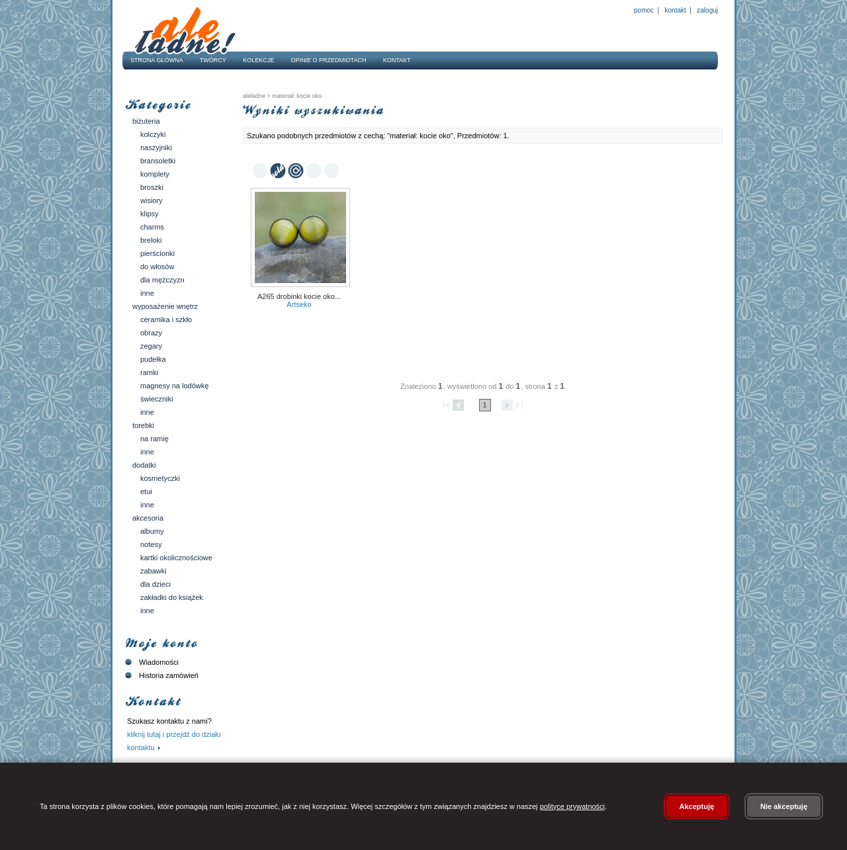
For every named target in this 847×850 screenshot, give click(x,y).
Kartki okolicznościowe (176, 558)
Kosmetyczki (160, 478)
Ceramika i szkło (166, 319)
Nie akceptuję (783, 806)
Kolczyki (153, 134)
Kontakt (675, 10)
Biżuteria (146, 121)
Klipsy (149, 214)
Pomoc (644, 10)
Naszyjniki (156, 147)
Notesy (150, 544)
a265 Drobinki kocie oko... (299, 296)
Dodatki (144, 465)
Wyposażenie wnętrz (165, 306)
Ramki (149, 372)
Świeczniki (156, 399)
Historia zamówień (160, 675)
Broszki (151, 187)
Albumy (151, 531)
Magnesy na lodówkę (174, 386)
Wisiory (151, 200)
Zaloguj (706, 10)
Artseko (299, 304)
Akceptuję (697, 806)
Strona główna (156, 60)
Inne (147, 293)
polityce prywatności (572, 806)
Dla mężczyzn (162, 280)
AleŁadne (254, 96)
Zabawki (153, 571)
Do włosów (157, 267)
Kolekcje (258, 60)
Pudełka (153, 359)
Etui (146, 491)
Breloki (150, 240)
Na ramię (154, 439)
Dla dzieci (155, 584)
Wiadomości (150, 662)
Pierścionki (157, 253)
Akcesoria (147, 518)
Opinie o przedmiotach (329, 60)
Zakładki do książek (171, 597)
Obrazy (151, 333)
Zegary (151, 346)
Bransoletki (157, 161)
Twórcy (213, 60)
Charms (152, 227)
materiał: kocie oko (296, 96)
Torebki (143, 425)
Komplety (154, 174)
